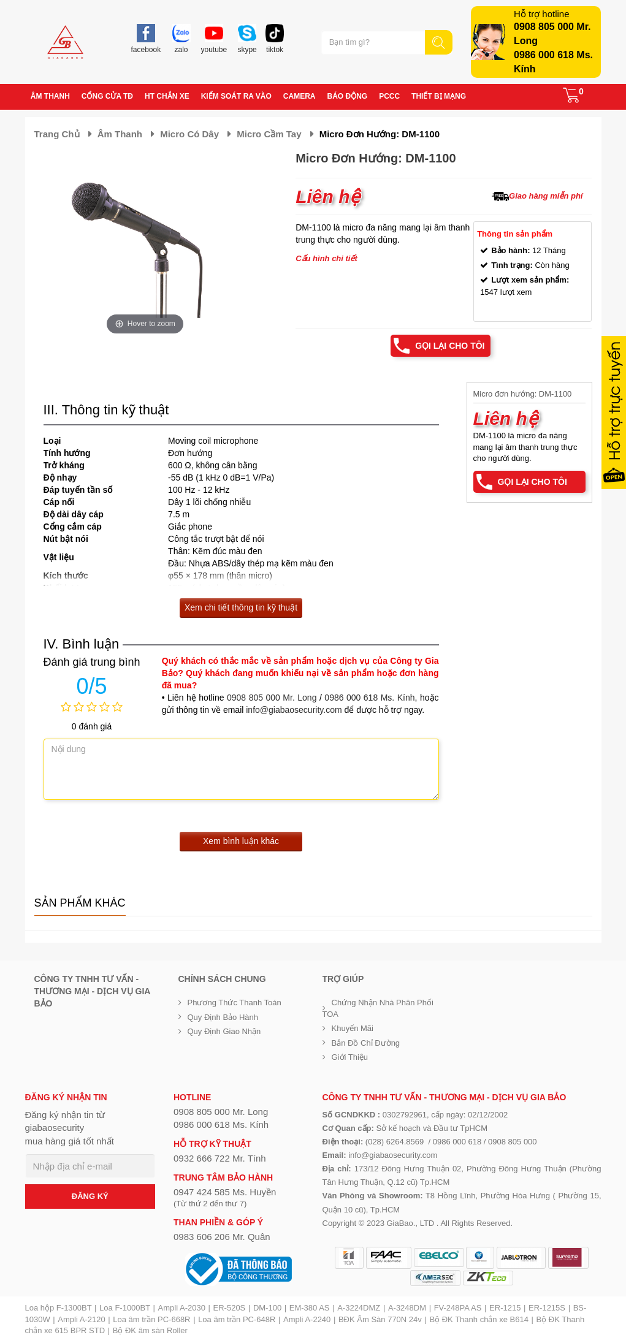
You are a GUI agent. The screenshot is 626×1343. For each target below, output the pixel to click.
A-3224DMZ (358, 1307)
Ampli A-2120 (81, 1319)
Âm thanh (119, 134)
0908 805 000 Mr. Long (271, 697)
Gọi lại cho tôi (449, 346)
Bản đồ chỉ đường (366, 1043)
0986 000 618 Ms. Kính (369, 697)
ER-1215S (547, 1307)
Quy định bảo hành (223, 1017)
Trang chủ (57, 134)
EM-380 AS (309, 1307)
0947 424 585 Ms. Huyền (225, 1192)
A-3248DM (407, 1307)
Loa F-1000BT (124, 1307)
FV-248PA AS (458, 1307)
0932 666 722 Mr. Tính (220, 1158)
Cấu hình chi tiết (326, 258)
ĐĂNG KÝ (90, 1196)
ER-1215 (505, 1307)
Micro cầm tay (269, 134)
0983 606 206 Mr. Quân (222, 1236)
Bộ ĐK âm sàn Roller (150, 1330)
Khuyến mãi (352, 1028)
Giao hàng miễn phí (545, 195)
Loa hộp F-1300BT (58, 1307)
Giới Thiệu (350, 1057)
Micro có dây (189, 134)
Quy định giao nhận (224, 1031)
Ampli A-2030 (181, 1307)
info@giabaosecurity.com (294, 710)
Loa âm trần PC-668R (151, 1319)
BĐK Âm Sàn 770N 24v (380, 1319)
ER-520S (229, 1307)
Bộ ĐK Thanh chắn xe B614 (478, 1319)
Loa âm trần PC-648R (236, 1319)
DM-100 (267, 1307)
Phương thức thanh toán (234, 1002)
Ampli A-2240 (306, 1319)
